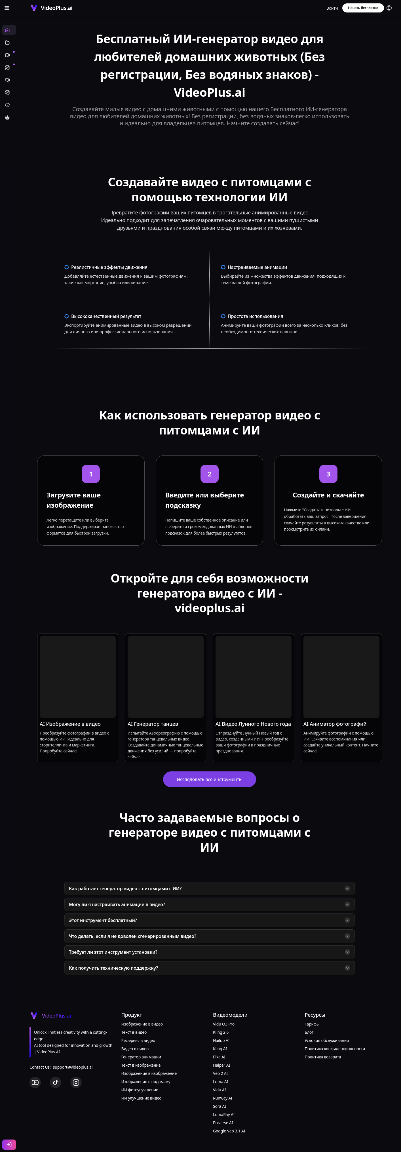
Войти (332, 8)
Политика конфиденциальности (335, 1048)
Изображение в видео (142, 1024)
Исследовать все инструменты (209, 779)
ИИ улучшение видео (141, 1098)
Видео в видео (135, 1048)
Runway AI (222, 1098)
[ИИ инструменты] (9, 105)
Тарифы (312, 1024)
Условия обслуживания (327, 1040)
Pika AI (219, 1057)
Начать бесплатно (363, 7)
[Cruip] (50, 7)
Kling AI (220, 1048)
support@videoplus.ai (73, 1067)
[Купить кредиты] (9, 117)
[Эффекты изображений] (9, 92)
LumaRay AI (224, 1114)
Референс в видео (138, 1040)
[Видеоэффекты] (9, 80)
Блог (309, 1032)
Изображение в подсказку (145, 1081)
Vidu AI (219, 1089)
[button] (389, 8)
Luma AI (220, 1081)
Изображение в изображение (149, 1073)
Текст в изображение (141, 1065)
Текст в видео (134, 1032)
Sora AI (219, 1106)
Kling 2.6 (221, 1032)
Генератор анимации (141, 1057)
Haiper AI (221, 1065)
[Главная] (9, 30)
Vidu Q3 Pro (224, 1024)
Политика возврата (323, 1057)
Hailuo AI (221, 1040)
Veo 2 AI (220, 1073)
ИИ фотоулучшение (139, 1089)
